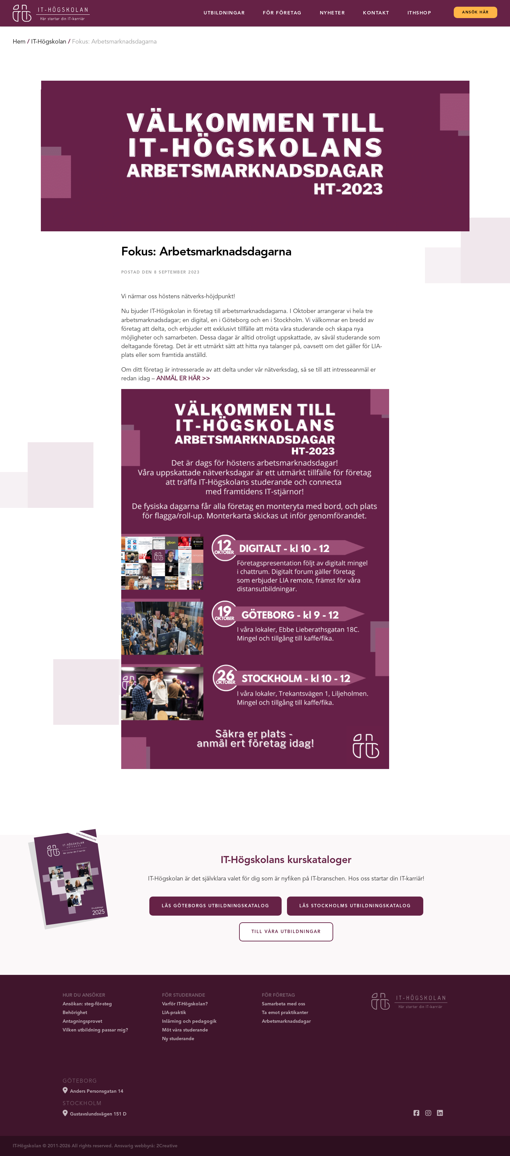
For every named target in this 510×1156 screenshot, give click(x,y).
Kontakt (376, 13)
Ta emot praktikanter (285, 1012)
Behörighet (75, 1012)
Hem (19, 42)
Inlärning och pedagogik (189, 1021)
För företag (282, 13)
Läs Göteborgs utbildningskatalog (215, 906)
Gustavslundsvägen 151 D (95, 1113)
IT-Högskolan (48, 42)
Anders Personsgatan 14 (93, 1090)
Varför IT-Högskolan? (185, 1004)
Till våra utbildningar (286, 932)
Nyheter (332, 13)
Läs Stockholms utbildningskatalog (355, 906)
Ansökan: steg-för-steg (87, 1004)
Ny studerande (178, 1038)
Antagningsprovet (82, 1021)
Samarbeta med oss (283, 1004)
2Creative (166, 1146)
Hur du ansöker (84, 995)
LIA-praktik (174, 1012)
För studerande (183, 995)
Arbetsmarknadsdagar (286, 1021)
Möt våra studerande (185, 1030)
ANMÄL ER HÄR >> (183, 379)
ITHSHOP (420, 13)
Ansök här (475, 12)
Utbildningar (224, 13)
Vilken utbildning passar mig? (95, 1030)
